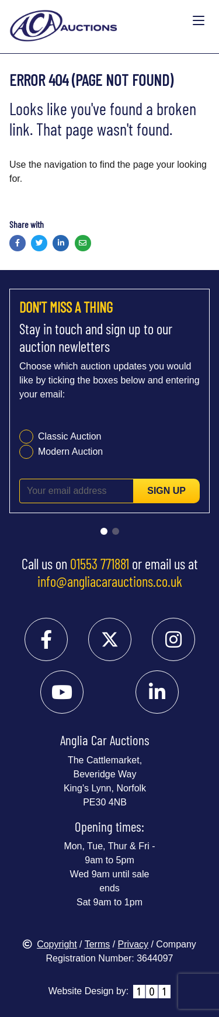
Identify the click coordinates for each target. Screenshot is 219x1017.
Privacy (133, 944)
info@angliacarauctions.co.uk (109, 581)
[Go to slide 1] (103, 531)
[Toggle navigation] (198, 21)
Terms (97, 944)
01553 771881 (99, 563)
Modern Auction (70, 451)
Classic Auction (70, 436)
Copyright (50, 944)
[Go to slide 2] (115, 531)
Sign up (166, 491)
